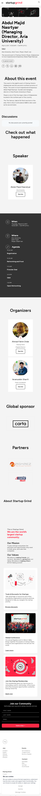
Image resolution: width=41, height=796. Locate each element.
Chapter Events (26, 752)
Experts (4, 752)
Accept (20, 786)
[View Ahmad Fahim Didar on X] (20, 338)
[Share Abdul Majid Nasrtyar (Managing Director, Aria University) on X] (7, 66)
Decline (20, 789)
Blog (23, 763)
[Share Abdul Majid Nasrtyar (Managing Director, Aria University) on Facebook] (3, 66)
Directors (5, 757)
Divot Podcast (25, 766)
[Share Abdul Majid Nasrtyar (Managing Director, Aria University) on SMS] (19, 66)
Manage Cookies (20, 792)
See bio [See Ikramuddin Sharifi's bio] (20, 387)
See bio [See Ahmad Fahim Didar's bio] (20, 351)
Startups (5, 754)
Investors (5, 750)
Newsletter (24, 761)
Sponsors (5, 755)
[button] (39, 2)
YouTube (24, 765)
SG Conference (26, 750)
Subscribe (20, 725)
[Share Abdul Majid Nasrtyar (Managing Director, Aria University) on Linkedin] (11, 66)
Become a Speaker (26, 754)
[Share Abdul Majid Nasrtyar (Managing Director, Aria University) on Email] (15, 66)
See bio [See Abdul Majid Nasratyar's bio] (20, 194)
